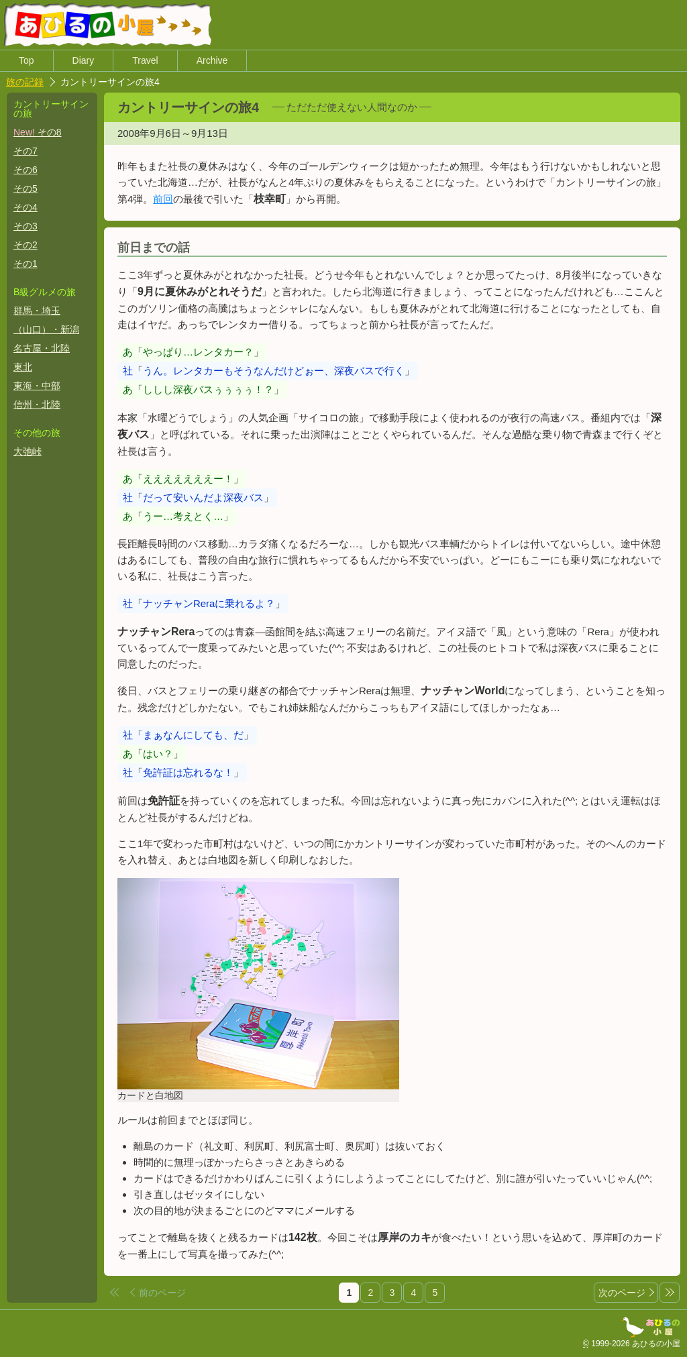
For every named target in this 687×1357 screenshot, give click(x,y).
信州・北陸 (36, 405)
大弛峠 (27, 452)
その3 (25, 226)
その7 (25, 151)
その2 (25, 245)
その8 (37, 132)
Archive (212, 61)
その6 (25, 170)
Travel (145, 61)
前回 (186, 199)
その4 (25, 208)
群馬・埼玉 (36, 311)
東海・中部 (36, 386)
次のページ (621, 1293)
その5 (25, 189)
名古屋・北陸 (41, 348)
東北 (22, 367)
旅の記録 (25, 82)
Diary (83, 61)
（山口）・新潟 (46, 330)
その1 (25, 264)
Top (26, 61)
